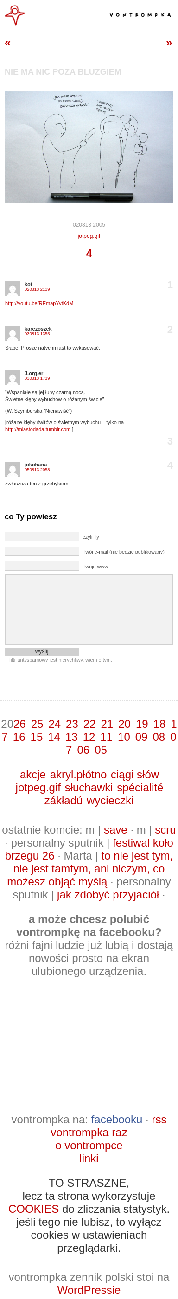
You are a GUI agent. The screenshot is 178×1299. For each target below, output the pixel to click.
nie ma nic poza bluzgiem (63, 71)
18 (159, 724)
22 (89, 724)
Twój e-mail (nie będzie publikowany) (123, 551)
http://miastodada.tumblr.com (37, 429)
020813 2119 (37, 289)
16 (19, 737)
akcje (33, 774)
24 (54, 724)
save (115, 829)
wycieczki (110, 800)
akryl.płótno (78, 774)
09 (141, 737)
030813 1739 (37, 378)
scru (165, 829)
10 (124, 737)
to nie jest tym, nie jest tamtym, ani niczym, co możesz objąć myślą (90, 868)
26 (19, 724)
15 (37, 737)
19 (142, 724)
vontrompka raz (89, 1132)
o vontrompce (88, 1145)
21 (107, 724)
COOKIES (33, 1209)
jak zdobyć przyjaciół (108, 894)
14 (54, 737)
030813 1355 (37, 333)
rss (159, 1119)
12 (89, 737)
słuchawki (89, 787)
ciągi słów (135, 774)
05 (101, 750)
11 (106, 737)
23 (72, 724)
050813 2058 (37, 469)
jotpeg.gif (89, 236)
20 (124, 724)
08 (159, 737)
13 (71, 737)
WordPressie (89, 1290)
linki (88, 1158)
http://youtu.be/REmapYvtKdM (39, 303)
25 (37, 724)
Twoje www (95, 566)
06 (83, 750)
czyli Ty (91, 537)
